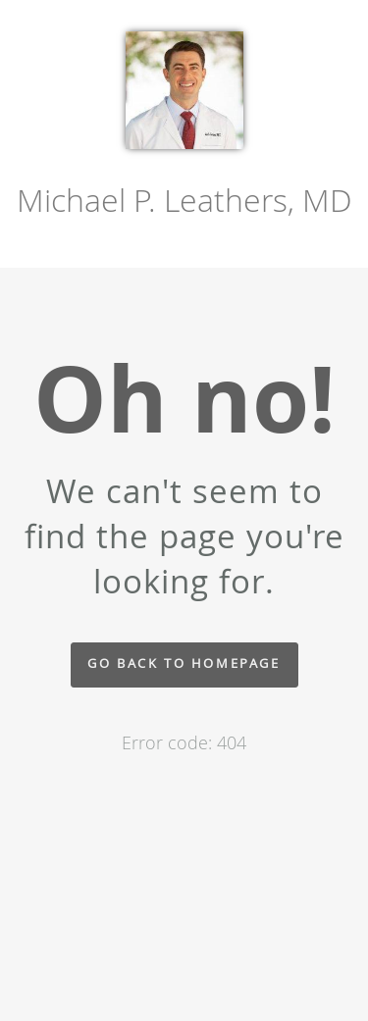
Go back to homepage (183, 663)
